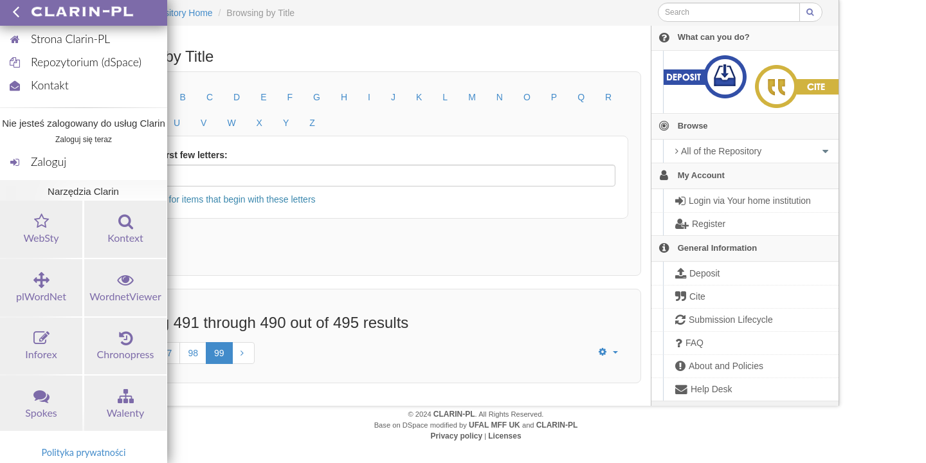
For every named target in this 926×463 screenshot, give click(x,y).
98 (193, 353)
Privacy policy (456, 435)
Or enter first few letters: (175, 155)
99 (219, 353)
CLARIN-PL (454, 414)
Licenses (504, 435)
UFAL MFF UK (494, 425)
